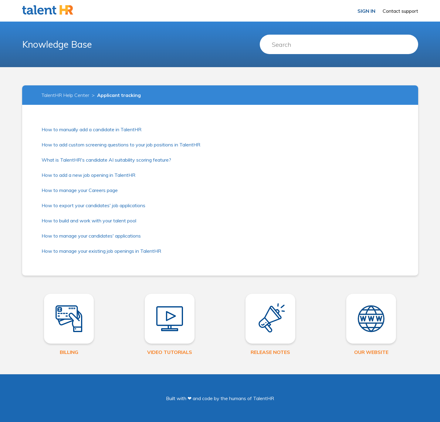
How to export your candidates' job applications (93, 205)
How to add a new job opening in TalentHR (88, 175)
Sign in (366, 11)
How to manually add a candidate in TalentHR (91, 129)
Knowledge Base (57, 44)
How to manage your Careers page (80, 190)
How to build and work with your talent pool (89, 221)
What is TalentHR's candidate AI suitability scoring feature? (106, 160)
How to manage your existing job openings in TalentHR (101, 251)
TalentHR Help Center (65, 95)
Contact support (400, 11)
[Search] (339, 44)
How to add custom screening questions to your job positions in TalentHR (121, 145)
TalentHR (263, 398)
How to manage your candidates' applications (91, 236)
